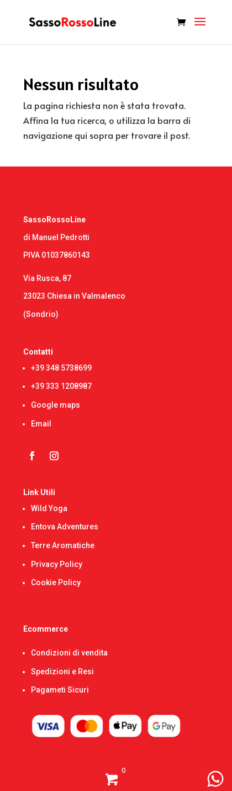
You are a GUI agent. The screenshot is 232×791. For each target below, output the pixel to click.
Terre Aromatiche (62, 545)
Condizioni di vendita (69, 652)
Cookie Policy (56, 582)
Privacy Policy (56, 564)
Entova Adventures (64, 526)
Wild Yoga (49, 508)
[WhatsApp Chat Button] (215, 778)
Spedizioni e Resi (62, 671)
